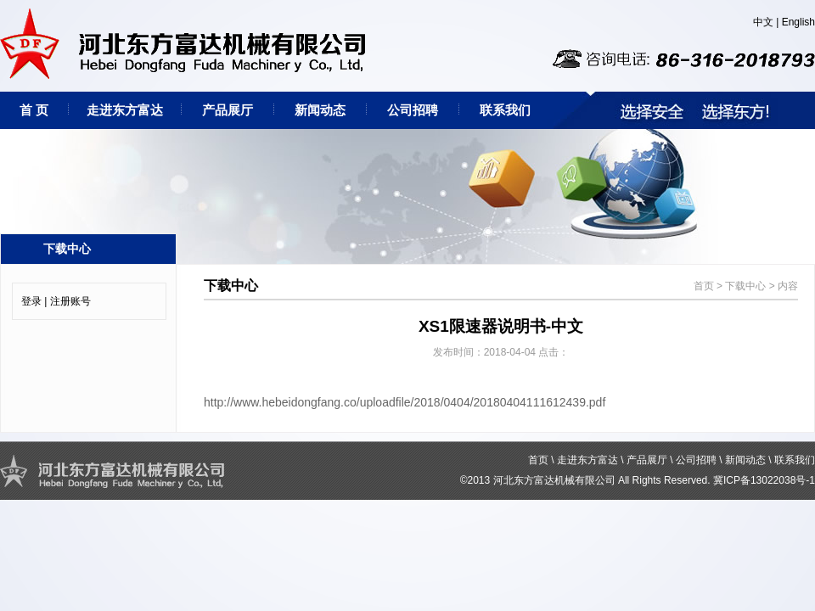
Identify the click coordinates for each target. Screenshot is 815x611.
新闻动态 (320, 110)
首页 (704, 286)
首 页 (34, 110)
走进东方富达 (125, 110)
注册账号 (70, 301)
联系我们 (505, 110)
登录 (31, 301)
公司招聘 (412, 110)
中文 (763, 22)
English (798, 22)
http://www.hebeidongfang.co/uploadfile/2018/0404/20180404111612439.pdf (404, 402)
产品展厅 (227, 110)
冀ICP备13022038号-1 (764, 480)
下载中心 (745, 286)
